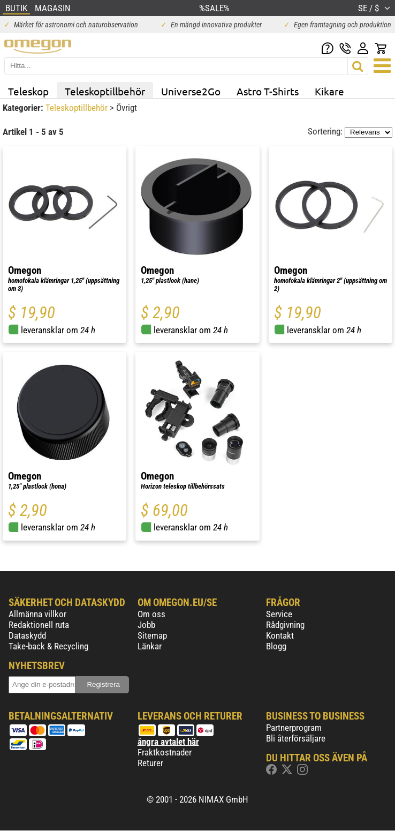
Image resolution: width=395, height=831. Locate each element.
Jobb (146, 624)
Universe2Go (191, 91)
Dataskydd (27, 635)
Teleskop (28, 91)
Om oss (151, 614)
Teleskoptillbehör (105, 91)
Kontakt (280, 635)
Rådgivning (285, 624)
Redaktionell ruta (39, 624)
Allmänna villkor (37, 614)
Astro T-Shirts (268, 91)
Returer (150, 763)
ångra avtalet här (168, 741)
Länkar (150, 646)
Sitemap (152, 635)
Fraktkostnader (165, 752)
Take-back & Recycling (48, 646)
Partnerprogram (294, 727)
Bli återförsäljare (295, 738)
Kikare (329, 91)
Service (279, 614)
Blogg (276, 646)
